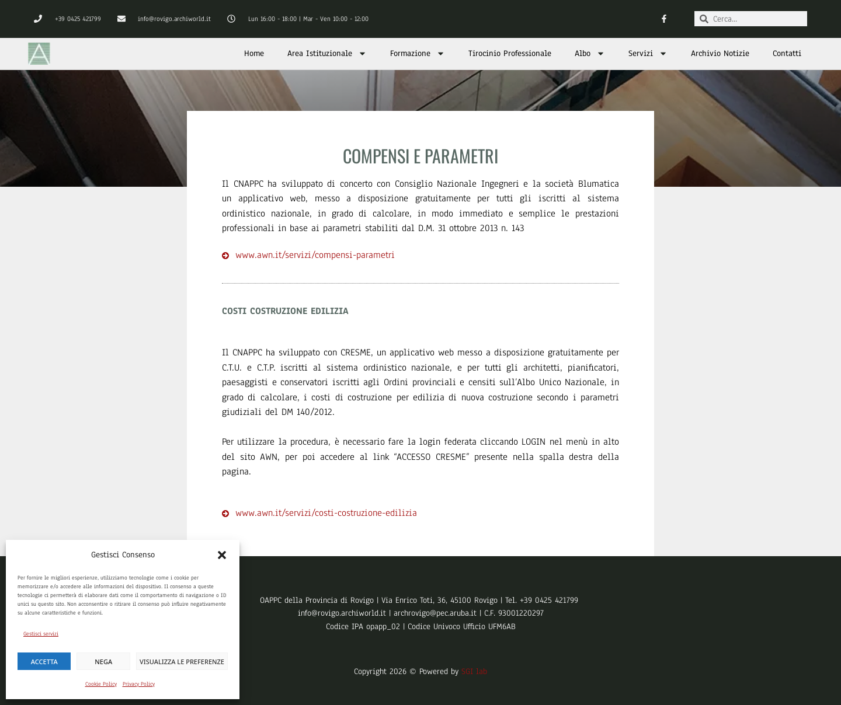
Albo (590, 53)
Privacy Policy (139, 683)
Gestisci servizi (40, 633)
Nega (103, 661)
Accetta (44, 661)
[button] (222, 555)
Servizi (648, 53)
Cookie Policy (101, 683)
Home (254, 53)
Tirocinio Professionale (509, 53)
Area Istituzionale (327, 53)
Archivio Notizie (720, 53)
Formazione (417, 53)
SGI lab (474, 671)
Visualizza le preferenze (182, 661)
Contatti (787, 53)
